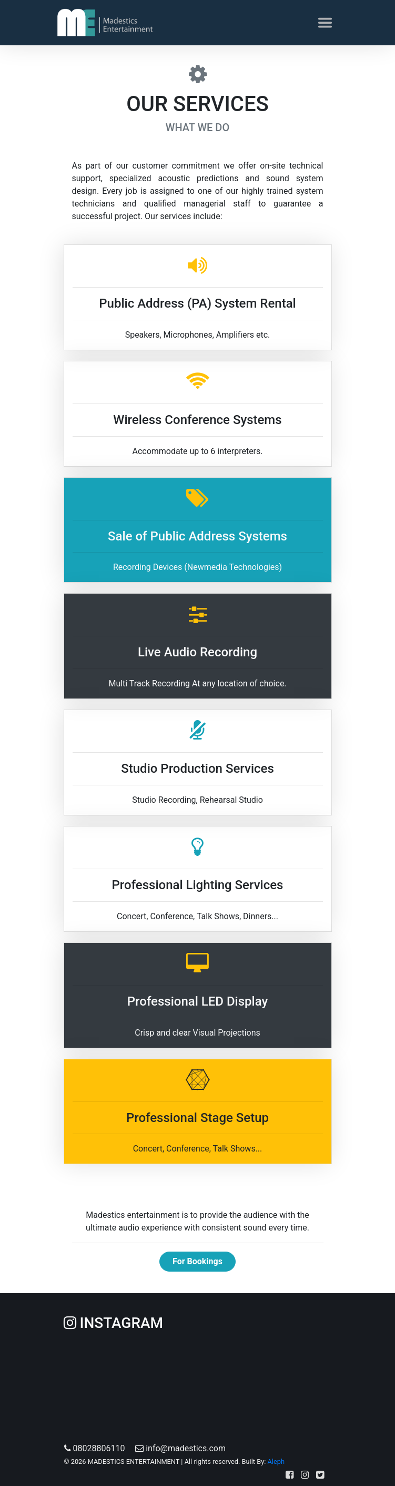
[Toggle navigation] (325, 22)
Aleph (275, 1461)
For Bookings (197, 1261)
